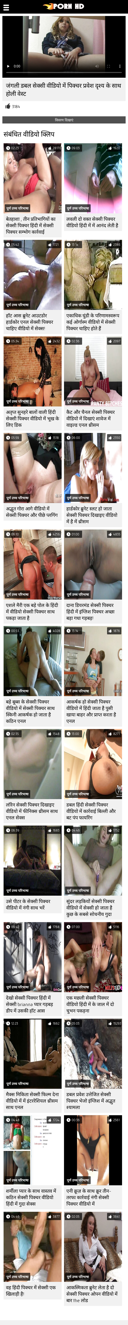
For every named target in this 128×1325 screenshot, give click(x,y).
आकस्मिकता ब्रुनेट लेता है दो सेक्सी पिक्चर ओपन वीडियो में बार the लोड (92, 1294)
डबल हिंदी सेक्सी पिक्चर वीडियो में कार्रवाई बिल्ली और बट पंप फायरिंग (91, 811)
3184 (16, 106)
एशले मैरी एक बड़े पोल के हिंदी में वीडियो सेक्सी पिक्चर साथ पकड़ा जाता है (32, 612)
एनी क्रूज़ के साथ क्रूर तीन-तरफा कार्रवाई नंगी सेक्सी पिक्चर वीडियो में (88, 1197)
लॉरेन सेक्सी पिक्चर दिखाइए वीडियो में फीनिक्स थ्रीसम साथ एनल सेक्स (32, 811)
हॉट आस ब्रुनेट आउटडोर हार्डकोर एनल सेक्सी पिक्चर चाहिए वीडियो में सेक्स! (29, 322)
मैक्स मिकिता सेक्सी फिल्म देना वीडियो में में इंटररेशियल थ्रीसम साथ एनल (32, 1101)
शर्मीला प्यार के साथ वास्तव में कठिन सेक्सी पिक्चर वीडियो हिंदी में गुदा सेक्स (31, 1197)
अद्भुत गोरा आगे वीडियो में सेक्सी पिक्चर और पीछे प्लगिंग (32, 512)
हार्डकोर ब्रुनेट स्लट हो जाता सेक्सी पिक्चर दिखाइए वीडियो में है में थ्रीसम (91, 515)
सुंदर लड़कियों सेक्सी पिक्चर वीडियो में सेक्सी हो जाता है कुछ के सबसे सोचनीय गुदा (90, 908)
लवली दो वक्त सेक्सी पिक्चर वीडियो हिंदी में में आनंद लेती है (92, 222)
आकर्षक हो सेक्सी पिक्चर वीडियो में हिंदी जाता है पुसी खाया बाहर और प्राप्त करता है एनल (91, 711)
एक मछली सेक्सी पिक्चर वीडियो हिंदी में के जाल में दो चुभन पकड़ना (90, 1004)
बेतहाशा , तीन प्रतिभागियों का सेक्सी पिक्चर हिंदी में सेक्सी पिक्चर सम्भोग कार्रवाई (30, 225)
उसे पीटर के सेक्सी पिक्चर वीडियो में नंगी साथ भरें (28, 905)
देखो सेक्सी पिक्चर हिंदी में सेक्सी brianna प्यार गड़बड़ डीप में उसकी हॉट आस (29, 1004)
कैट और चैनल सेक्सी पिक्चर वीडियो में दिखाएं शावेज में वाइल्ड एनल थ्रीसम (90, 419)
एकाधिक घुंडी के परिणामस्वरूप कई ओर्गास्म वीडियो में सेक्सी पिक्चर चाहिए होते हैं (92, 322)
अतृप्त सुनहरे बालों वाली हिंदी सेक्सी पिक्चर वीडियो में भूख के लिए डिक (32, 419)
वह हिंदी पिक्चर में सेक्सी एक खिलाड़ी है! (31, 1291)
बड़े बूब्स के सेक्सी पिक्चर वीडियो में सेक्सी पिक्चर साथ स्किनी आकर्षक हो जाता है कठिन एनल (30, 711)
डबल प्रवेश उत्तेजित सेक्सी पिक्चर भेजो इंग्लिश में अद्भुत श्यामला (90, 1101)
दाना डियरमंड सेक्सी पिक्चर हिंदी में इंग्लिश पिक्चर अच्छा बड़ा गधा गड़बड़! (90, 612)
